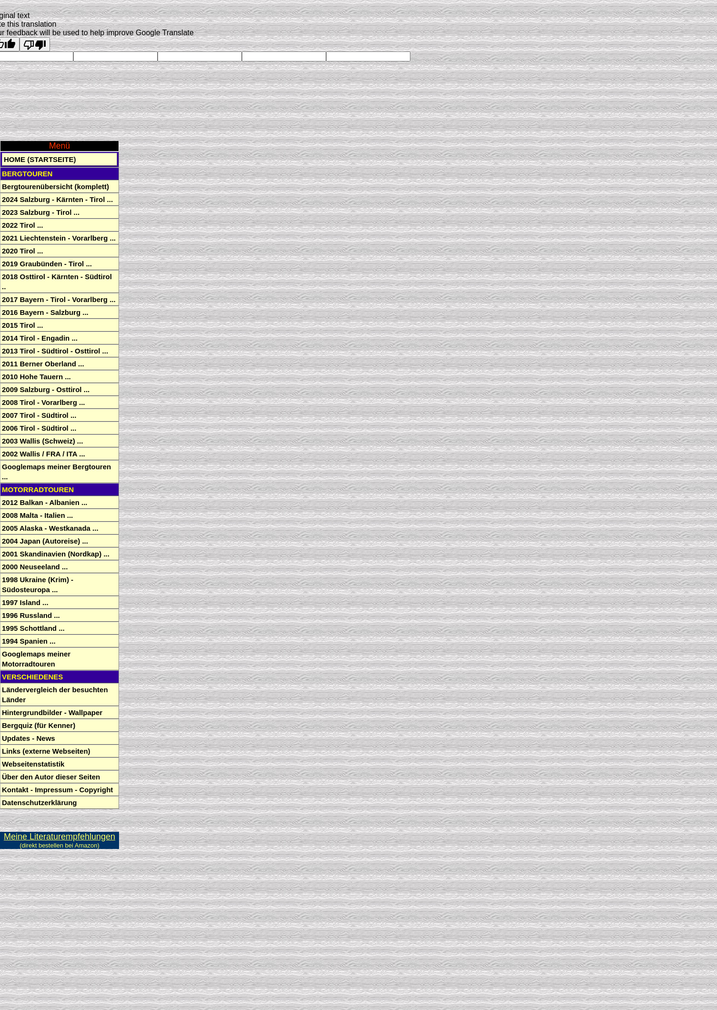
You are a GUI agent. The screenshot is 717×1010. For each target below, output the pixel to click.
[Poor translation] (35, 44)
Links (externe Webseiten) (46, 751)
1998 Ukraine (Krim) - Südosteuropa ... (37, 585)
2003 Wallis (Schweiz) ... (42, 441)
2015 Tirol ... (22, 325)
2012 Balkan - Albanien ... (45, 502)
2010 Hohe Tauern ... (36, 377)
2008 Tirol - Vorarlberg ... (43, 402)
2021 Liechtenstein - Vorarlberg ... (59, 238)
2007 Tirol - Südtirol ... (39, 415)
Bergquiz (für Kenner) (38, 725)
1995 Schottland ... (33, 628)
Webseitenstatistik (33, 764)
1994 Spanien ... (29, 641)
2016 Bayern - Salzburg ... (45, 312)
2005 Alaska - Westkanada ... (50, 528)
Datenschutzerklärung (39, 802)
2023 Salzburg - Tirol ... (41, 212)
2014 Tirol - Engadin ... (40, 338)
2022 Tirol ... (22, 225)
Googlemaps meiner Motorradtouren (36, 659)
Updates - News (28, 738)
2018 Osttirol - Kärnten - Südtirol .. (57, 282)
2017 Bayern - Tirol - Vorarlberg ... (59, 299)
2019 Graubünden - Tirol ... (47, 264)
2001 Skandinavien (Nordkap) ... (56, 554)
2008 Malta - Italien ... (37, 515)
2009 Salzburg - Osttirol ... (46, 389)
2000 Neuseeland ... (35, 567)
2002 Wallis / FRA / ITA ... (43, 454)
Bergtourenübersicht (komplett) (55, 186)
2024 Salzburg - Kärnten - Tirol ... (57, 199)
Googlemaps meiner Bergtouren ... (56, 472)
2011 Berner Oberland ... (43, 364)
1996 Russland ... (31, 615)
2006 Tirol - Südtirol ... (39, 428)
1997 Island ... (25, 602)
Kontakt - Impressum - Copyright (57, 790)
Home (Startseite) (40, 159)
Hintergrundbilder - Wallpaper (52, 712)
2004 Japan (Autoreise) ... (45, 541)
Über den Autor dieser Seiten (51, 777)
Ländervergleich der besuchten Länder (55, 695)
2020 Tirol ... (22, 251)
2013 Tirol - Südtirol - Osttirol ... (55, 351)
